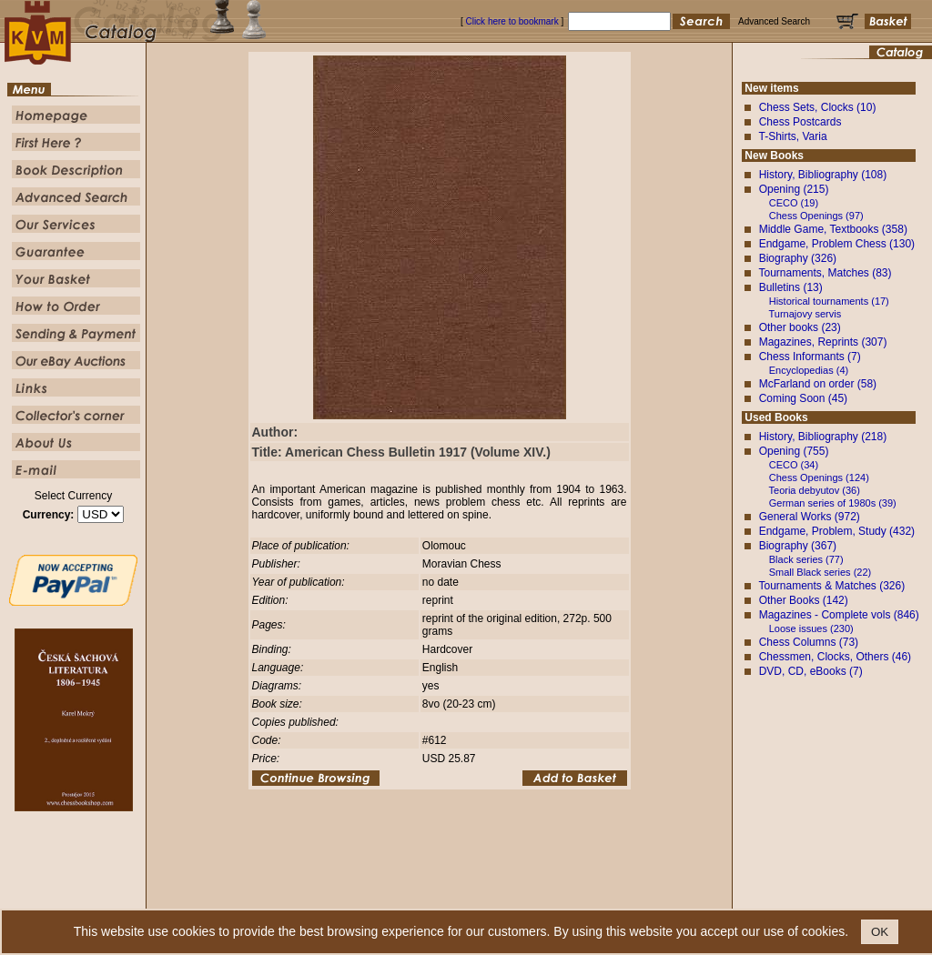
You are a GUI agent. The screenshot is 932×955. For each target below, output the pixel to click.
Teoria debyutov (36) (814, 490)
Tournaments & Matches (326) (831, 585)
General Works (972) (809, 516)
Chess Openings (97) (816, 215)
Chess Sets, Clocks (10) (817, 107)
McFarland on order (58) (817, 383)
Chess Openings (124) (819, 477)
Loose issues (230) (811, 628)
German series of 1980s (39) (833, 503)
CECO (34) (793, 464)
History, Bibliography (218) (823, 436)
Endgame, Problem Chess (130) (837, 243)
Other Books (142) (803, 600)
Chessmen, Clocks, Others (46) (835, 656)
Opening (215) (794, 189)
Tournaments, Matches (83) (824, 272)
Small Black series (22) (820, 572)
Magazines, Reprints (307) (823, 342)
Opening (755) (794, 451)
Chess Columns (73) (808, 642)
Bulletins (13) (791, 287)
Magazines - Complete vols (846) (839, 614)
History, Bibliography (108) (823, 174)
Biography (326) (797, 258)
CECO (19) (793, 202)
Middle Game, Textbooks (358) (833, 229)
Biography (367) (797, 545)
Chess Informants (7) (810, 356)
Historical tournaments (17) (829, 301)
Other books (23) (800, 327)
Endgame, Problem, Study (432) (837, 531)
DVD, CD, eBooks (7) (811, 671)
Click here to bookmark (511, 21)
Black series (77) (806, 559)
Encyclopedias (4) (808, 370)
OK (879, 932)
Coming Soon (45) (803, 398)
